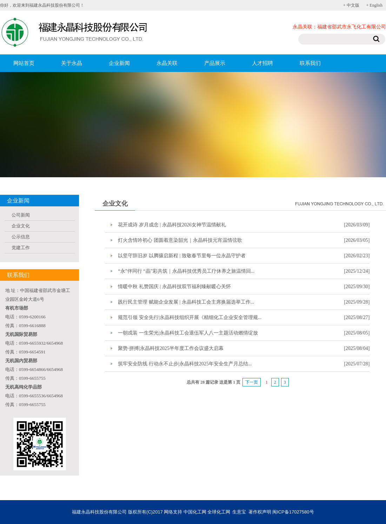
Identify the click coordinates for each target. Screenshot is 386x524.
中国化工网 (195, 512)
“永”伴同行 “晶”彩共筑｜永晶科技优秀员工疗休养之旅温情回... (186, 271)
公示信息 (21, 236)
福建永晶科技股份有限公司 (99, 512)
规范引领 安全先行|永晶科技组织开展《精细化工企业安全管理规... (189, 317)
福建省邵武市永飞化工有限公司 (351, 26)
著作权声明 (259, 512)
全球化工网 (218, 512)
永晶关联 (167, 63)
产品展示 (214, 63)
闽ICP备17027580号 (293, 512)
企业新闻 (119, 63)
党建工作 (21, 247)
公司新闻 (21, 215)
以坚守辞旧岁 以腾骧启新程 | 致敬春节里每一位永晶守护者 (181, 255)
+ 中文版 (351, 5)
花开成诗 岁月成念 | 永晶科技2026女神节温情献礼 (172, 224)
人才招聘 (262, 63)
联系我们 (310, 63)
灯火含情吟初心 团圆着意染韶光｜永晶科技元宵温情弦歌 (180, 240)
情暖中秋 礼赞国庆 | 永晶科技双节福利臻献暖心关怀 (174, 286)
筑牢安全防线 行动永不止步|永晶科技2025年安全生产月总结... (185, 363)
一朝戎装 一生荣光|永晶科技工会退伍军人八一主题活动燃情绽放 (188, 333)
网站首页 (23, 63)
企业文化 (21, 225)
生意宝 (239, 512)
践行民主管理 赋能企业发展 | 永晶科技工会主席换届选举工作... (186, 302)
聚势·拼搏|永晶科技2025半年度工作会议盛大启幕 (170, 348)
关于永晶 (71, 63)
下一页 (251, 382)
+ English (374, 5)
